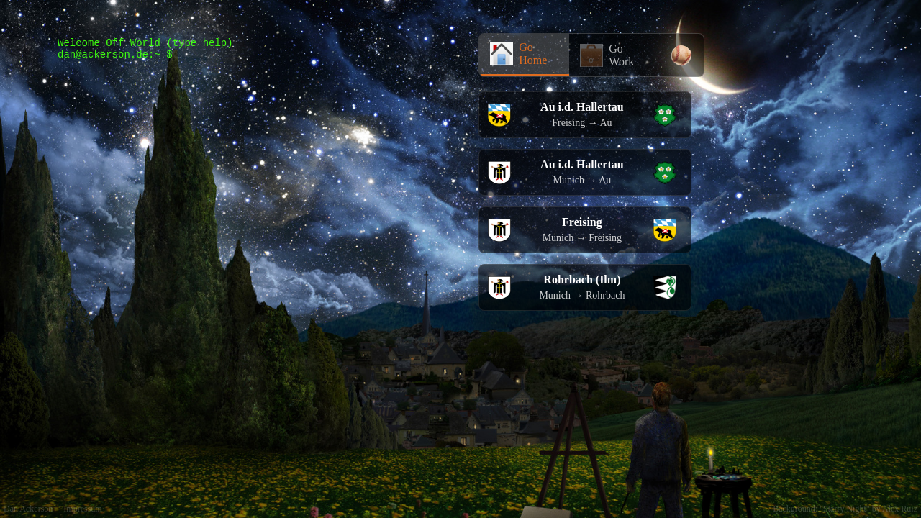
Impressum (82, 509)
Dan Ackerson (28, 509)
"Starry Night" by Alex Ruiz (868, 509)
